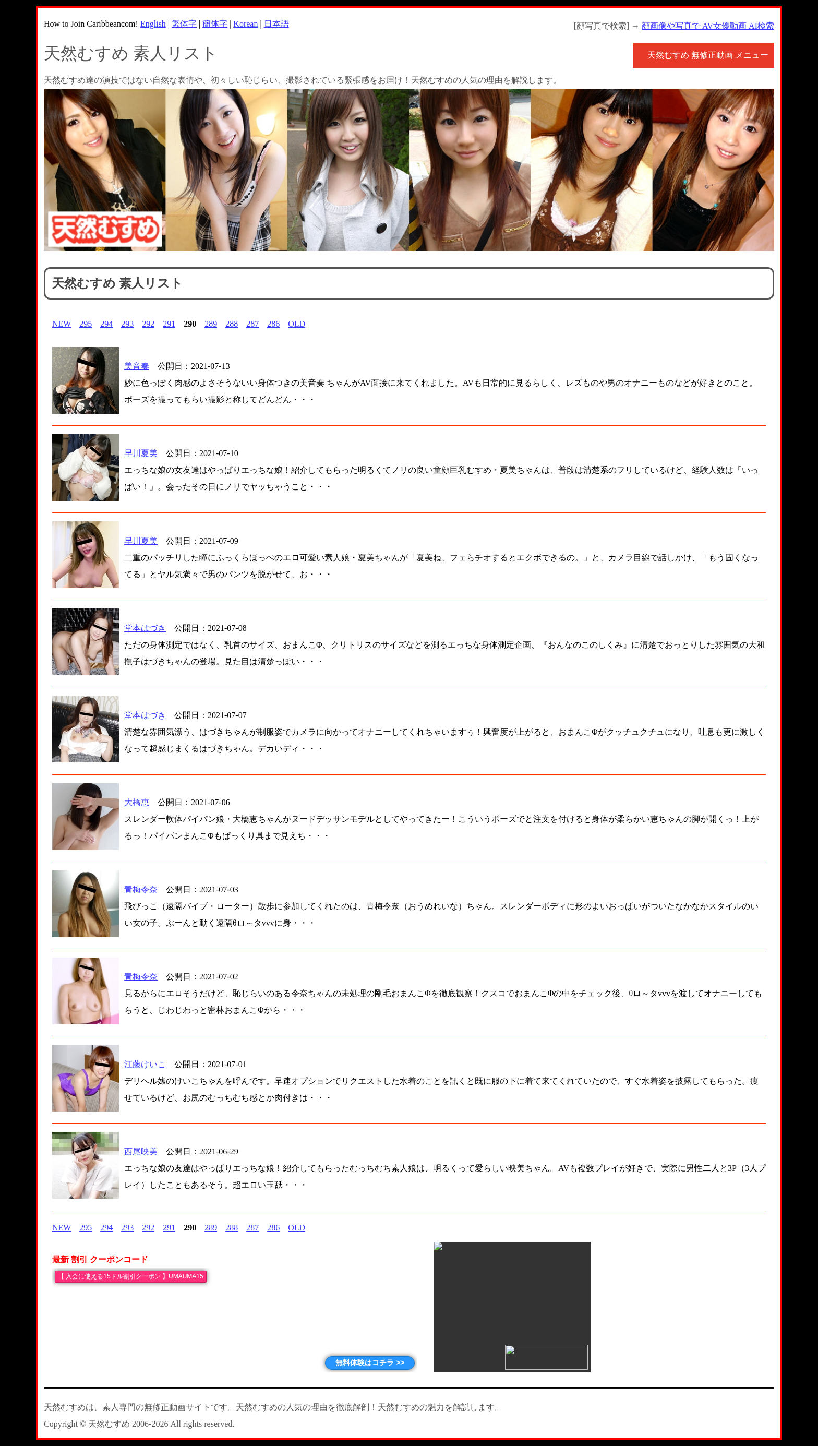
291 (169, 323)
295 (85, 323)
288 (231, 323)
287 (252, 323)
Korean (245, 23)
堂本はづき (145, 628)
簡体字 (214, 23)
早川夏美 (141, 453)
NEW (61, 323)
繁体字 (184, 23)
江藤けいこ (145, 1064)
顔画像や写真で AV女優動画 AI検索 (708, 25)
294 (106, 323)
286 (273, 323)
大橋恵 (136, 802)
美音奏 (136, 366)
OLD (296, 323)
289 (210, 323)
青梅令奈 (141, 889)
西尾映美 (141, 1151)
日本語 (276, 23)
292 (148, 323)
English (153, 23)
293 (127, 323)
